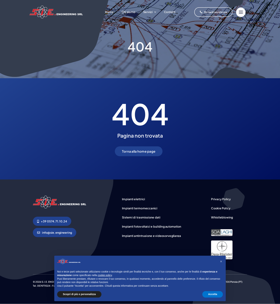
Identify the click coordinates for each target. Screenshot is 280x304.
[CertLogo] (221, 242)
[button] (221, 261)
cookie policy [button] (105, 275)
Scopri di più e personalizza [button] (79, 294)
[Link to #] (241, 12)
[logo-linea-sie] (56, 12)
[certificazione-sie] (221, 231)
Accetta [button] (212, 294)
